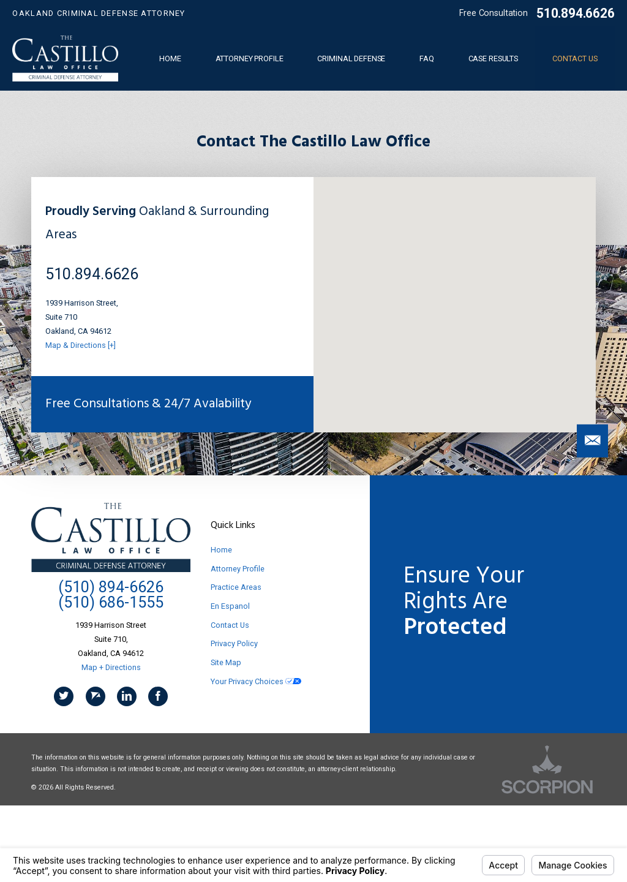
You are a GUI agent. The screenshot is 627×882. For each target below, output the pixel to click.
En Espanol (230, 606)
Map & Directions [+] (80, 345)
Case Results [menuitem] (493, 58)
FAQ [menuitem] (426, 58)
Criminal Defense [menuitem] (351, 58)
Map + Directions (111, 667)
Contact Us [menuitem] (575, 58)
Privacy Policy (234, 643)
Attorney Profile (238, 568)
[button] (592, 441)
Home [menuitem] (170, 58)
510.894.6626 (575, 13)
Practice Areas (236, 587)
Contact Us (230, 625)
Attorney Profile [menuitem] (249, 58)
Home (221, 549)
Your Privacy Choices (256, 681)
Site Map (226, 662)
